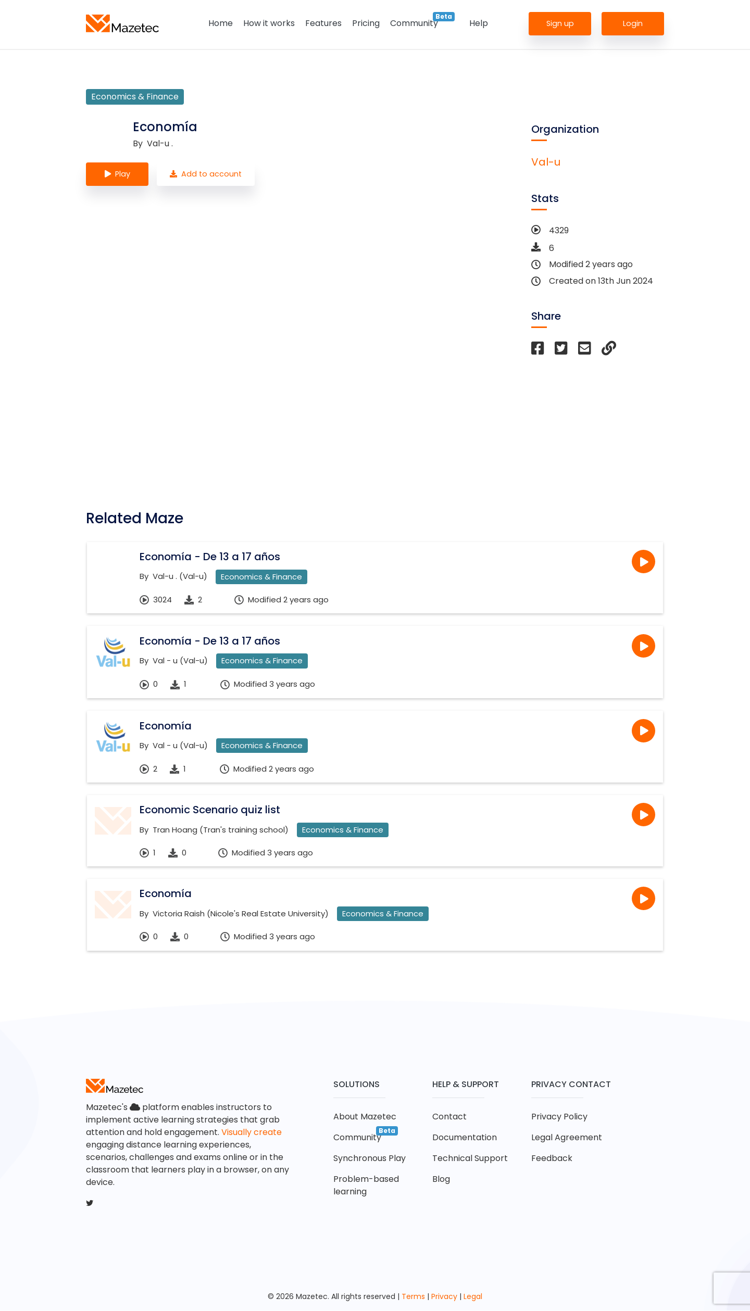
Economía (166, 726)
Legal (473, 1297)
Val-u (545, 162)
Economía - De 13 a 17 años (210, 556)
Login (633, 23)
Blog (441, 1180)
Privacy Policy (559, 1117)
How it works (269, 23)
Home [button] (220, 23)
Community (414, 23)
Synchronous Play (369, 1159)
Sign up (560, 23)
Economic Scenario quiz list (210, 810)
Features (323, 23)
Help (478, 23)
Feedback (551, 1159)
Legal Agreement (566, 1138)
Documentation (464, 1138)
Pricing (366, 23)
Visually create (251, 1133)
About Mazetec (364, 1117)
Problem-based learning (366, 1186)
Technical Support (470, 1159)
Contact (449, 1117)
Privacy (444, 1297)
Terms (413, 1297)
